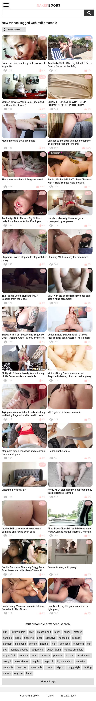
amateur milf (44, 632)
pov (5, 649)
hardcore (21, 667)
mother (78, 632)
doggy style (74, 667)
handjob (7, 637)
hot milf (44, 643)
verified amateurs (73, 649)
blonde (33, 643)
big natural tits (65, 661)
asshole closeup (19, 649)
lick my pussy (18, 632)
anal (39, 637)
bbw (31, 632)
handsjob (64, 637)
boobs (49, 667)
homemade (36, 667)
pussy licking (54, 649)
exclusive (50, 637)
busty (57, 632)
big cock (48, 661)
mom (34, 655)
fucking (88, 667)
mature (7, 673)
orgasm (18, 673)
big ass (76, 637)
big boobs (20, 643)
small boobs (83, 655)
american (65, 643)
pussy (67, 632)
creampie (8, 667)
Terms (50, 695)
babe (18, 637)
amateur (23, 655)
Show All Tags (48, 681)
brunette (45, 655)
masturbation (21, 661)
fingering (29, 637)
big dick (37, 661)
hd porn (60, 667)
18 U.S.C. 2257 (68, 695)
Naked (48, 5)
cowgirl (7, 661)
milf (54, 643)
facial (29, 673)
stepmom (78, 643)
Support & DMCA (29, 695)
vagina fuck (9, 655)
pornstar (58, 655)
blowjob (7, 643)
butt (5, 632)
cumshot (81, 661)
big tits (69, 655)
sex (89, 643)
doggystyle (37, 649)
